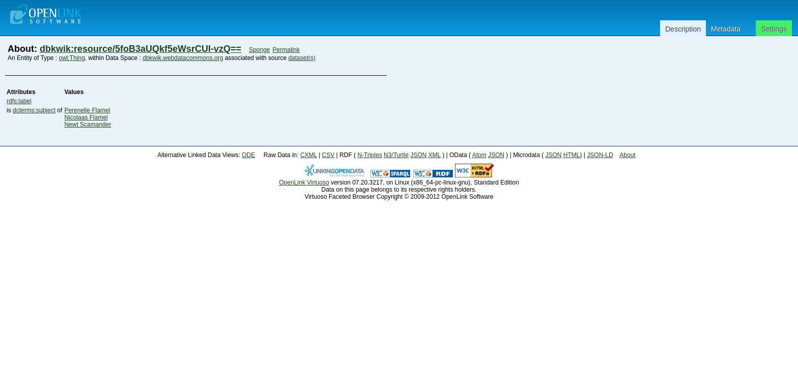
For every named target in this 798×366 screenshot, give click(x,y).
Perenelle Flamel (87, 110)
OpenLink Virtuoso (304, 182)
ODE (248, 155)
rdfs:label (19, 101)
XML (435, 155)
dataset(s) (301, 58)
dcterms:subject (34, 110)
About (627, 155)
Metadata (725, 29)
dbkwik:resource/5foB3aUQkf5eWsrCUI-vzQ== (140, 49)
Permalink (286, 49)
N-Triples (369, 155)
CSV (328, 155)
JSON (418, 155)
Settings (774, 29)
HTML (571, 155)
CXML (308, 155)
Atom (479, 155)
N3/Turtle (396, 155)
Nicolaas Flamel (85, 117)
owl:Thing (72, 58)
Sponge (259, 49)
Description (683, 29)
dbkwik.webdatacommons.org (182, 58)
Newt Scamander (87, 124)
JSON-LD (600, 155)
